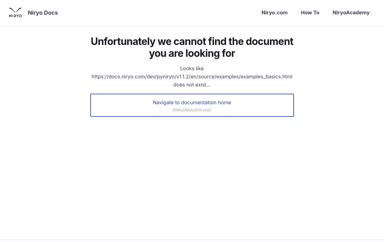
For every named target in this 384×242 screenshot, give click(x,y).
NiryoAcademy (348, 13)
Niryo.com (266, 13)
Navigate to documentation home (192, 103)
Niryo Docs (45, 13)
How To (305, 13)
